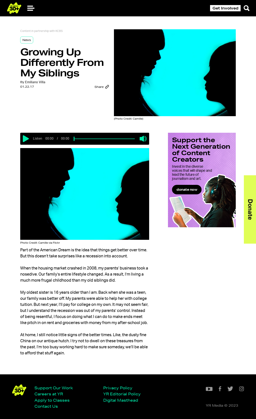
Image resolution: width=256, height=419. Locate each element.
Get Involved (225, 8)
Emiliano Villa (35, 82)
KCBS (59, 31)
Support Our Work (53, 387)
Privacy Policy (117, 387)
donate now (186, 189)
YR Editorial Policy (122, 394)
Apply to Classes (52, 400)
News (26, 40)
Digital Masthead (120, 400)
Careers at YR (48, 394)
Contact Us (46, 406)
